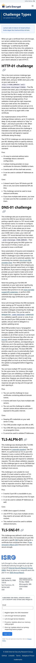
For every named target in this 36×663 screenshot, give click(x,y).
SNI (16, 540)
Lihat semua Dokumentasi (10, 19)
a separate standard (18, 449)
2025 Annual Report (17, 573)
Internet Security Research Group (21, 652)
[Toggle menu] (32, 6)
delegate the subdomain (18, 314)
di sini (27, 30)
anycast (4, 339)
